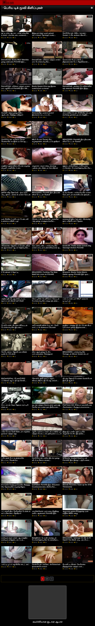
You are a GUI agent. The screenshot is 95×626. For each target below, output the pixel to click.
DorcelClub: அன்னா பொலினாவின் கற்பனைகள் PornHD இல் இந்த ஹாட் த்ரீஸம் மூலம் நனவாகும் (77, 88)
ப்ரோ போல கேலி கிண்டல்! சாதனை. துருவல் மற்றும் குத (15, 433)
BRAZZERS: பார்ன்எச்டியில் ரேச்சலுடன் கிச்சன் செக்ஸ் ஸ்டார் (75, 353)
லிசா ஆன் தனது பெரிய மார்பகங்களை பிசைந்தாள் (42, 353)
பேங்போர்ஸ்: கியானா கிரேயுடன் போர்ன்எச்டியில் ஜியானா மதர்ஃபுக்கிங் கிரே (14, 327)
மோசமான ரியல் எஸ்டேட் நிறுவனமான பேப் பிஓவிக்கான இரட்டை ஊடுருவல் (75, 62)
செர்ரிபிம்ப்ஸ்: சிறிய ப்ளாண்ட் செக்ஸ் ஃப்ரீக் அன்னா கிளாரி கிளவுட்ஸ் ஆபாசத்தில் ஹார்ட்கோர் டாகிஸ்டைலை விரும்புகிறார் (76, 36)
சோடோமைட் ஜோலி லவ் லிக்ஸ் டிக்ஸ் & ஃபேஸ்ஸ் (14, 353)
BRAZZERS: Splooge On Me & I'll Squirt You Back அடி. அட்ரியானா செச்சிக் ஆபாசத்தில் (77, 540)
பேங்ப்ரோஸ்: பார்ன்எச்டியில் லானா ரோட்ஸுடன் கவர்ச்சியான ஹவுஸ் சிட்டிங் (77, 195)
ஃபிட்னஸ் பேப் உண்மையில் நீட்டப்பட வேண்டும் (12, 459)
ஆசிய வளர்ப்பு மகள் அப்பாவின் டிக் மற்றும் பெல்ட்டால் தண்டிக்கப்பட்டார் (47, 433)
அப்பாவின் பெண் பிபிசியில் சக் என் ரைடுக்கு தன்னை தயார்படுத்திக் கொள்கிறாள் (77, 115)
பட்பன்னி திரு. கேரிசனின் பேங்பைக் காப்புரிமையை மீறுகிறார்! (15, 512)
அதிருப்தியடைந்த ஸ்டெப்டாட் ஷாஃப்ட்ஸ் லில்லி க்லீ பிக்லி (13, 300)
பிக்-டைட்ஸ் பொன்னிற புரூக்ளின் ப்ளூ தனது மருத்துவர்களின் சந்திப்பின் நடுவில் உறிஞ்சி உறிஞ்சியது (45, 222)
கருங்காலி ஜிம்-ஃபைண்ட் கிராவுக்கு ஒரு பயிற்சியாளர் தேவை (76, 220)
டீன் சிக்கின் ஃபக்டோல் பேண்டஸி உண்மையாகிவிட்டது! (14, 220)
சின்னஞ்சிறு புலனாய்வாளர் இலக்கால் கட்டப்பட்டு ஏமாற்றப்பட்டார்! (43, 115)
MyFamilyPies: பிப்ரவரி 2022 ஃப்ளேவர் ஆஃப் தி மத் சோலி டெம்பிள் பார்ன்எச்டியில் (13, 380)
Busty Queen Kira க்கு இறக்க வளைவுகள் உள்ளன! (44, 87)
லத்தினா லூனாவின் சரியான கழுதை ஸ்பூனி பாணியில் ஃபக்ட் (15, 167)
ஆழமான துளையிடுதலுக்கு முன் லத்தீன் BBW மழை (75, 512)
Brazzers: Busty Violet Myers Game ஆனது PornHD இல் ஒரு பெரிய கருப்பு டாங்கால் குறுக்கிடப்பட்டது (75, 275)
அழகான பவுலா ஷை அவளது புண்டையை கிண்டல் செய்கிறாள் (45, 167)
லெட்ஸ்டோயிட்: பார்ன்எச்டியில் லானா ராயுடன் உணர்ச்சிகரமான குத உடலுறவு (46, 248)
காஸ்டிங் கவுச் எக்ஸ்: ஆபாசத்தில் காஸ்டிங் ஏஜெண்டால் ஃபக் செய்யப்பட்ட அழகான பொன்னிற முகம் (14, 541)
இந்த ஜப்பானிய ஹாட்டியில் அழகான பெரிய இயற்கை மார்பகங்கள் (74, 434)
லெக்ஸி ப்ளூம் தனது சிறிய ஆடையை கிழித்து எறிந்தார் (12, 114)
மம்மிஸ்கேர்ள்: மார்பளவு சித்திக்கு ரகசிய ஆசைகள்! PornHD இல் (45, 512)
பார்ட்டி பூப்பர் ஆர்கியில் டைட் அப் (15, 564)
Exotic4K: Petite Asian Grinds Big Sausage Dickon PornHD (77, 247)
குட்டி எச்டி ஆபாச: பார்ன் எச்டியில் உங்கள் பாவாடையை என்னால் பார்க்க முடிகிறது (15, 35)
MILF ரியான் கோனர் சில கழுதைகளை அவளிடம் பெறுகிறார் (46, 140)
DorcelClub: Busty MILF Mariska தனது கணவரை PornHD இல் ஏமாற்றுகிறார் (15, 62)
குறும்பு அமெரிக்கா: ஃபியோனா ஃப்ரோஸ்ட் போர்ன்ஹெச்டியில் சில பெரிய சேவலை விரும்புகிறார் (76, 168)
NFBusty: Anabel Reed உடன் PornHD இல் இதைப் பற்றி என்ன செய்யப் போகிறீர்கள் (76, 460)
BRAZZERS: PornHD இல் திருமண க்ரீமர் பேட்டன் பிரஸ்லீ (77, 140)
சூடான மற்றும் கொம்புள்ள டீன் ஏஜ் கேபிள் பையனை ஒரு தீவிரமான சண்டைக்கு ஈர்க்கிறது (46, 407)
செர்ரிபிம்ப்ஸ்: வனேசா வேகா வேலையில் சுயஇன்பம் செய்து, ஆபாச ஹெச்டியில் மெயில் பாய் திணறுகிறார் (14, 142)
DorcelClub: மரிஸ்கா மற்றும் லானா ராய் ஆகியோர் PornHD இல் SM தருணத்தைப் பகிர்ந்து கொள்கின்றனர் (15, 88)
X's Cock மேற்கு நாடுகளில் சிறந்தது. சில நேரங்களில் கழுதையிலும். (15, 486)
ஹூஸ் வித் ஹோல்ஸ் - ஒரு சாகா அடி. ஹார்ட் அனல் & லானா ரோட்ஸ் (15, 194)
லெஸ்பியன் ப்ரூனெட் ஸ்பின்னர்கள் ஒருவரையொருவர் (46, 565)
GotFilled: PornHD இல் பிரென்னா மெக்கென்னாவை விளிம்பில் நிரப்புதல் (46, 487)
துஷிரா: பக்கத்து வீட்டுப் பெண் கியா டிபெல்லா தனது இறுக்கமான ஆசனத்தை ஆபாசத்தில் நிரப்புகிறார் (77, 327)
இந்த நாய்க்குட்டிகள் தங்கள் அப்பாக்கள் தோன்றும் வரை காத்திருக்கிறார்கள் (43, 35)
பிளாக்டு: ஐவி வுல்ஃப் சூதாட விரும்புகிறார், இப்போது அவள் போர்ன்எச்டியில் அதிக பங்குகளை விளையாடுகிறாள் (45, 381)
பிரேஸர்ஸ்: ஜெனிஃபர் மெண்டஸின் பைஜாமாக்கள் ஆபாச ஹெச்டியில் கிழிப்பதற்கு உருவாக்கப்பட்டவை (15, 248)
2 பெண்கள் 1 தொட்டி (9, 272)
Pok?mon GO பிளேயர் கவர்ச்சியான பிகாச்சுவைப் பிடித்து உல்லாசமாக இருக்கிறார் (77, 407)
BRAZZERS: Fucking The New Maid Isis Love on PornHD (44, 273)
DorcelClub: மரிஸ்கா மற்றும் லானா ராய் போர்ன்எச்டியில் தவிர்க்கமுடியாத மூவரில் (46, 62)
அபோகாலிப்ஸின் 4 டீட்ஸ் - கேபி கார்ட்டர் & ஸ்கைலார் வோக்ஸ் (45, 326)
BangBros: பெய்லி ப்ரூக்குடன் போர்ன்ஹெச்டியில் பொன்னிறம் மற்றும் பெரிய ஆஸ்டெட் (44, 540)
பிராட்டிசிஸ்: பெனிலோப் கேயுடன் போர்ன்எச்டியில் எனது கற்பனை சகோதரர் (45, 301)
